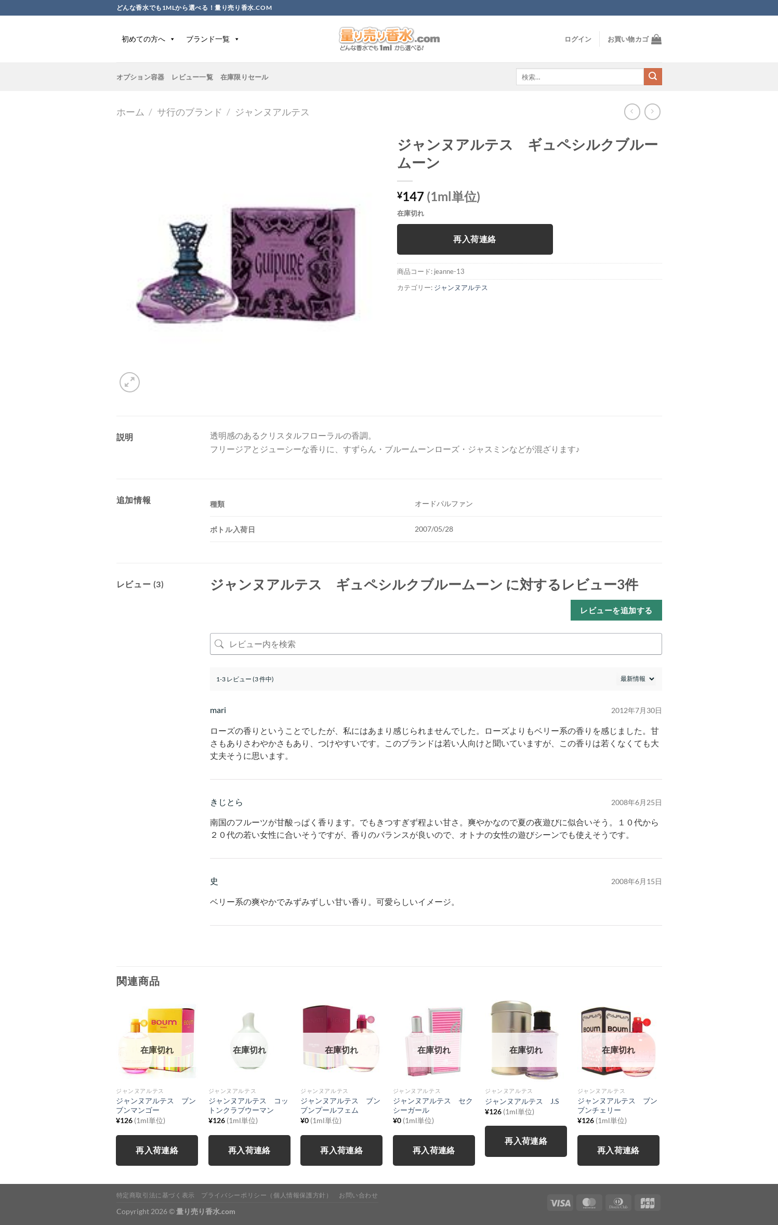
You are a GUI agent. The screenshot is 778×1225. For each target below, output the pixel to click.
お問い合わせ (358, 1195)
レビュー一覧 (192, 77)
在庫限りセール (244, 77)
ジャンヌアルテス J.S (522, 1101)
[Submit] (653, 77)
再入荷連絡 (474, 239)
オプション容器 (140, 77)
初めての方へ (149, 38)
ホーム (130, 111)
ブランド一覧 (213, 38)
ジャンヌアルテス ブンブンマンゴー (156, 1105)
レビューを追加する (616, 610)
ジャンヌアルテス (272, 111)
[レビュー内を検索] (436, 644)
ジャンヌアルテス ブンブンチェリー (617, 1105)
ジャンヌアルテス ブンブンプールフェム (340, 1105)
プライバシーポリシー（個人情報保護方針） (266, 1195)
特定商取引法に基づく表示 (155, 1195)
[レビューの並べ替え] (636, 679)
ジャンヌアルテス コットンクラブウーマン (248, 1105)
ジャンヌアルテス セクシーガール (433, 1105)
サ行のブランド (189, 111)
